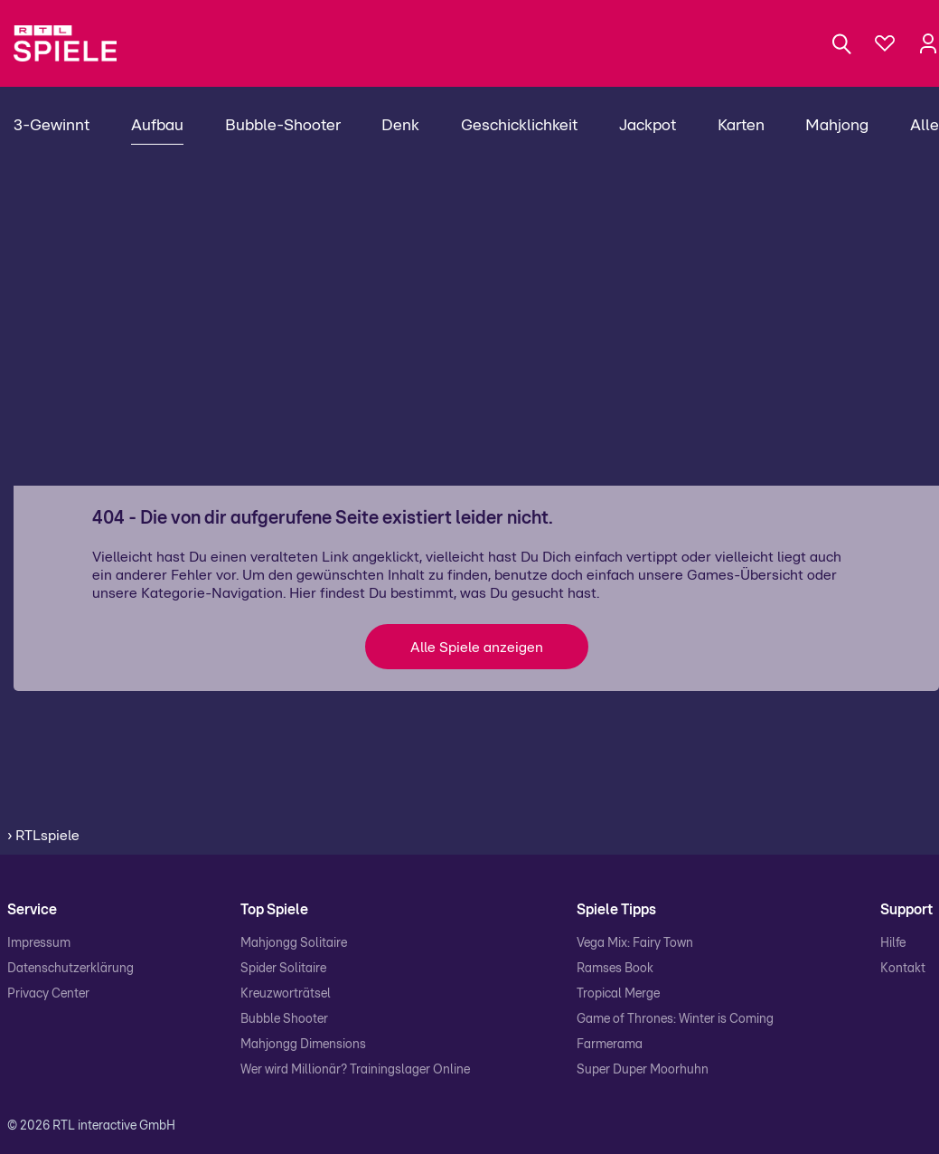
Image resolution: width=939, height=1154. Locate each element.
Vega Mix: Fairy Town (635, 943)
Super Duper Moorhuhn (643, 1070)
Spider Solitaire (283, 968)
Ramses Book (615, 968)
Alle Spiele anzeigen (476, 647)
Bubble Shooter (284, 1019)
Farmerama (610, 1044)
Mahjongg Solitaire (293, 943)
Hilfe (893, 943)
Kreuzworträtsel (285, 994)
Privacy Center (48, 994)
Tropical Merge (618, 994)
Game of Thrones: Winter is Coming (675, 1019)
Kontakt (902, 968)
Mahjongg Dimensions (303, 1044)
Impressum (38, 943)
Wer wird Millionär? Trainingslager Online (355, 1070)
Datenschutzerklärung (70, 968)
